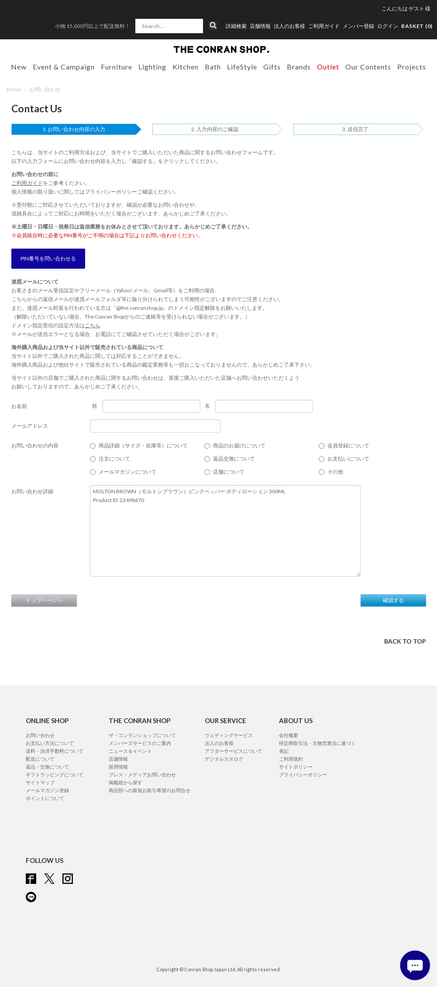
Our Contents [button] (368, 66)
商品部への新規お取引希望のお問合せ (149, 790)
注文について (114, 458)
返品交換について (234, 458)
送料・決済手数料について (54, 751)
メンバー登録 (358, 26)
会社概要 (288, 735)
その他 (335, 471)
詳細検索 (236, 26)
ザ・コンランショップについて (142, 735)
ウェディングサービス (229, 735)
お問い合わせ (40, 735)
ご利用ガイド (324, 26)
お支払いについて (348, 458)
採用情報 (118, 766)
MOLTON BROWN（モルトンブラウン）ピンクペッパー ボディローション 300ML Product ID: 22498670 (225, 531)
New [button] (19, 66)
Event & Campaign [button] (64, 66)
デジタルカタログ (224, 759)
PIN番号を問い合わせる (48, 258)
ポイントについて (45, 798)
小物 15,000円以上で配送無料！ (92, 26)
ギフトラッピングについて (54, 774)
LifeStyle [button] (242, 66)
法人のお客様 (289, 26)
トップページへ (44, 600)
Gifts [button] (272, 66)
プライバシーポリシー (111, 191)
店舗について (228, 471)
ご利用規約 (291, 759)
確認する (393, 600)
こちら (92, 325)
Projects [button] (411, 66)
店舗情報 (260, 26)
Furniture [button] (116, 66)
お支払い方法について (50, 743)
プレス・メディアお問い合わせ (142, 774)
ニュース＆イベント (130, 751)
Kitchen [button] (185, 66)
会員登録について (348, 445)
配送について (40, 759)
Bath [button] (213, 66)
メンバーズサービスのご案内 (140, 743)
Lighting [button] (152, 66)
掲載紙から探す (125, 782)
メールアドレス (29, 426)
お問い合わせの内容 (34, 445)
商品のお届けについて (239, 445)
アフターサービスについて (233, 751)
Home (14, 89)
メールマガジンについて (127, 471)
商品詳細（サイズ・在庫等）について (143, 445)
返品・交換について (47, 766)
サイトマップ (40, 782)
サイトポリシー (296, 766)
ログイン (387, 26)
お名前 (19, 406)
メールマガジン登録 (47, 790)
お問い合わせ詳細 (32, 491)
